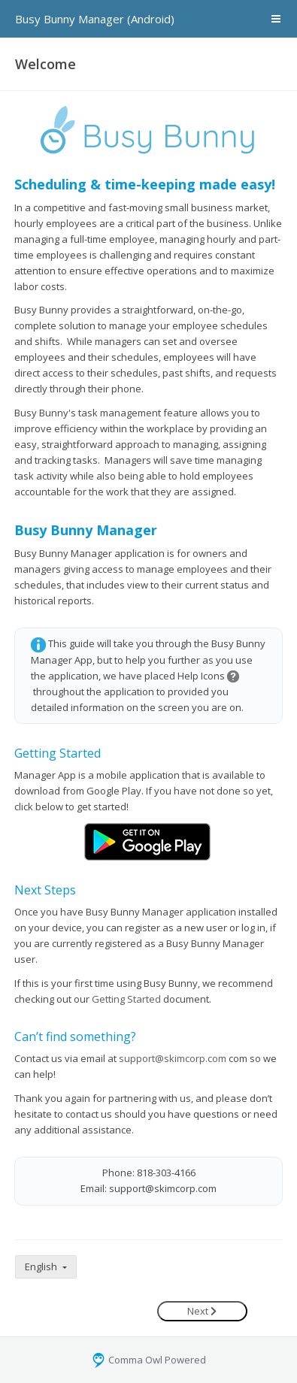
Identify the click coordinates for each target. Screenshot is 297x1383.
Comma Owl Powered (148, 1359)
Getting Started (126, 999)
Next (202, 1311)
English (42, 1266)
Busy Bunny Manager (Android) (94, 18)
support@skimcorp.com (172, 1058)
